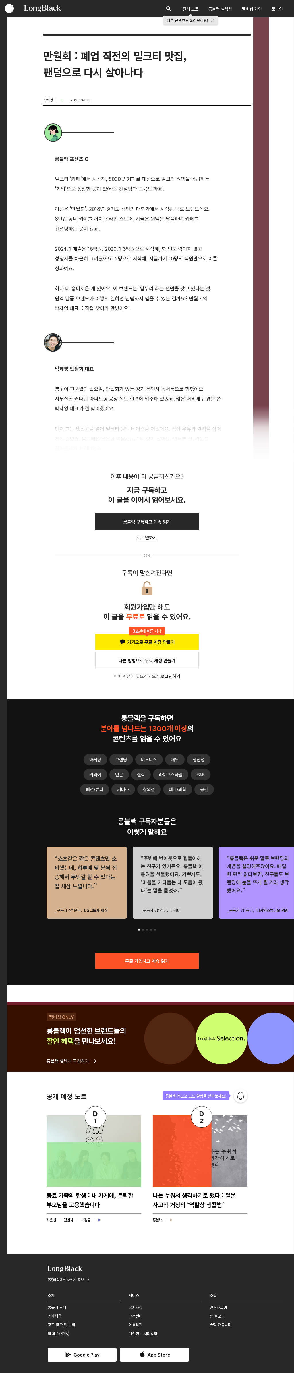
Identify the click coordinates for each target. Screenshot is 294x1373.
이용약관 (135, 1324)
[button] (139, 930)
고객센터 (135, 1316)
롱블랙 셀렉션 (220, 9)
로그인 (277, 9)
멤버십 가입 (252, 9)
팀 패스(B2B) (58, 1333)
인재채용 (54, 1316)
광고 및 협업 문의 (61, 1324)
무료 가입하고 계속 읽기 (147, 960)
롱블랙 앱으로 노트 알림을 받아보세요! (196, 1096)
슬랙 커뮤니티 (220, 1324)
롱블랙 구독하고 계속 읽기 (147, 521)
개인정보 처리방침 (143, 1333)
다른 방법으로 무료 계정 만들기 (147, 660)
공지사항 (135, 1307)
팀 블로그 (217, 1316)
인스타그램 (218, 1307)
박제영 (48, 100)
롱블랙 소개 (57, 1307)
